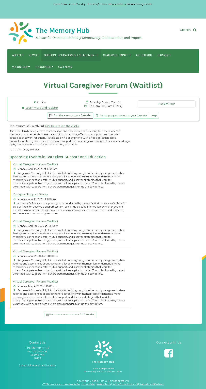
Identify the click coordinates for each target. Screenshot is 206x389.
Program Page (166, 103)
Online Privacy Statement (125, 384)
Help (154, 115)
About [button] (17, 55)
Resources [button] (44, 67)
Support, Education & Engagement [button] (71, 55)
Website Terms (104, 384)
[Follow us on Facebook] (168, 353)
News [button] (33, 55)
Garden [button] (164, 55)
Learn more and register (41, 107)
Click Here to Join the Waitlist (62, 126)
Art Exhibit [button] (144, 55)
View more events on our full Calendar (70, 314)
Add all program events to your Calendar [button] (121, 115)
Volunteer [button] (21, 67)
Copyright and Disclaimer (151, 384)
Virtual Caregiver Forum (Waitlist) (35, 164)
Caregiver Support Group (30, 194)
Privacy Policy (88, 384)
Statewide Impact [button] (117, 55)
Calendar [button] (65, 67)
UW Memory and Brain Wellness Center (103, 371)
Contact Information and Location (37, 365)
